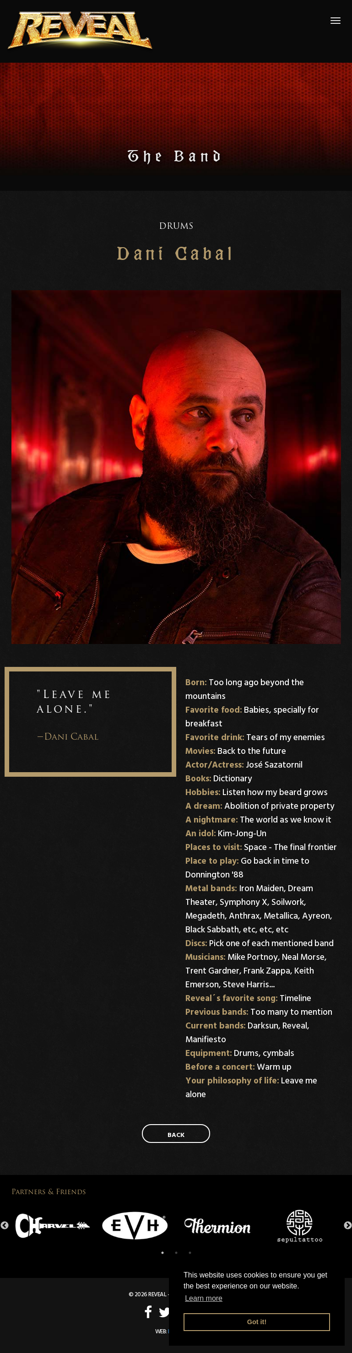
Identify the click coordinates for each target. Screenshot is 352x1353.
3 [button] (190, 1252)
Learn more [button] (203, 1298)
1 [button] (162, 1252)
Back (176, 1135)
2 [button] (176, 1252)
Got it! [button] (256, 1322)
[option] (52, 1225)
